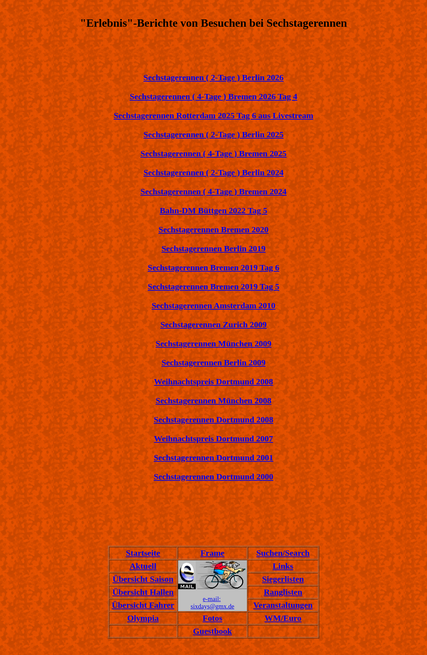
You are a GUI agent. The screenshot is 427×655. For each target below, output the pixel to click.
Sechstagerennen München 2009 (213, 343)
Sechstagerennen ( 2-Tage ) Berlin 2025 (214, 134)
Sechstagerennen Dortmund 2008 (214, 419)
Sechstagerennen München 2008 (213, 400)
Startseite (143, 553)
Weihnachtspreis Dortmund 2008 (213, 381)
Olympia (143, 618)
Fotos (212, 618)
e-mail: (212, 599)
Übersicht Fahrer (143, 605)
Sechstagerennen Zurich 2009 (213, 324)
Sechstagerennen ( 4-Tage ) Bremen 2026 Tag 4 (213, 96)
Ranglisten (283, 592)
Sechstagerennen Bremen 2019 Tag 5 (214, 286)
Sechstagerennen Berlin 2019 (214, 248)
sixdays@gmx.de (212, 606)
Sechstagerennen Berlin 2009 (214, 362)
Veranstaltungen (283, 605)
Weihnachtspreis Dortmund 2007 (213, 438)
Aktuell (143, 566)
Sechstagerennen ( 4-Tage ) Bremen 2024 (213, 191)
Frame (213, 553)
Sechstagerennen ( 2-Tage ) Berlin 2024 (214, 172)
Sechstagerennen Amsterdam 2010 (214, 305)
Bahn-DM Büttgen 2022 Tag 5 (213, 210)
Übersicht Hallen (143, 592)
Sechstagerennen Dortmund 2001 (214, 457)
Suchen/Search (283, 553)
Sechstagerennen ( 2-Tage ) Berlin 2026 (214, 77)
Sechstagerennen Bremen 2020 (213, 229)
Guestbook (212, 631)
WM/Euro (282, 618)
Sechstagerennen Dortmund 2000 (214, 476)
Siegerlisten (283, 579)
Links (282, 566)
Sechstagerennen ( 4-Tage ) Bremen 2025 (213, 153)
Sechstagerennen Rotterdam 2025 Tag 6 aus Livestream (213, 115)
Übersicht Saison (143, 579)
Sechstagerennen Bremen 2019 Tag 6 (214, 267)
